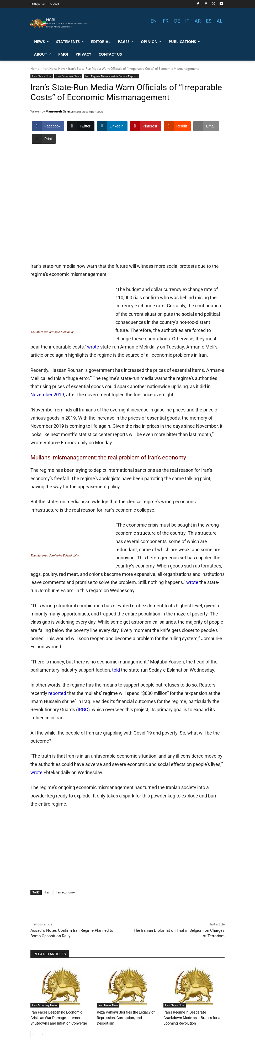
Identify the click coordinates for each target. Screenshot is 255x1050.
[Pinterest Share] (145, 126)
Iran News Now (54, 68)
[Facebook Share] (48, 126)
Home (34, 68)
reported (57, 693)
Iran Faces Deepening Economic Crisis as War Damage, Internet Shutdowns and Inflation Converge (60, 1017)
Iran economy (65, 892)
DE (177, 21)
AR (198, 21)
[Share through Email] (206, 126)
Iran (47, 892)
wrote (93, 347)
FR (165, 21)
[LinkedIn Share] (112, 126)
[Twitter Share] (80, 126)
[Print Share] (44, 139)
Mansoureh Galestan (61, 111)
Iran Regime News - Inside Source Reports (111, 76)
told (116, 670)
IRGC (83, 709)
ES (208, 21)
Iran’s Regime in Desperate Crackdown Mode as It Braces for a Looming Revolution (192, 1017)
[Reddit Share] (177, 126)
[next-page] (42, 1034)
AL (219, 21)
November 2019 (47, 394)
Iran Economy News (68, 76)
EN (154, 21)
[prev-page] (33, 1034)
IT (187, 21)
